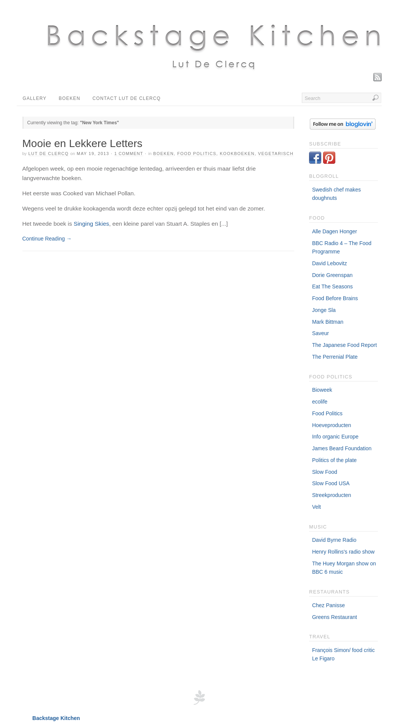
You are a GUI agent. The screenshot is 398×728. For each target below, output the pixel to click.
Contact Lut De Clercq (126, 98)
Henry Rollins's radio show (343, 552)
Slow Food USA (331, 483)
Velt (316, 507)
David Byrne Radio (334, 540)
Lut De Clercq (49, 153)
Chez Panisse (328, 605)
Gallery (35, 98)
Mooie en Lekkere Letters (82, 143)
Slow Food (324, 472)
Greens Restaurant (334, 617)
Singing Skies (91, 223)
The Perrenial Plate (335, 357)
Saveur (320, 333)
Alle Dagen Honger (334, 231)
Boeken (69, 98)
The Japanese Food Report (344, 345)
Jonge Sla (324, 310)
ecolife (319, 402)
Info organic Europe (335, 437)
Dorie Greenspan (332, 275)
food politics (196, 153)
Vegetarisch (275, 153)
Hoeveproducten (331, 425)
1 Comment (128, 153)
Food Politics (327, 413)
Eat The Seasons (332, 286)
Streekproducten (331, 495)
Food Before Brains (335, 298)
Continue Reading (47, 239)
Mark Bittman (327, 322)
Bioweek (322, 390)
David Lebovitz (329, 263)
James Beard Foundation (341, 448)
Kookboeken (237, 153)
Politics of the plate (334, 460)
